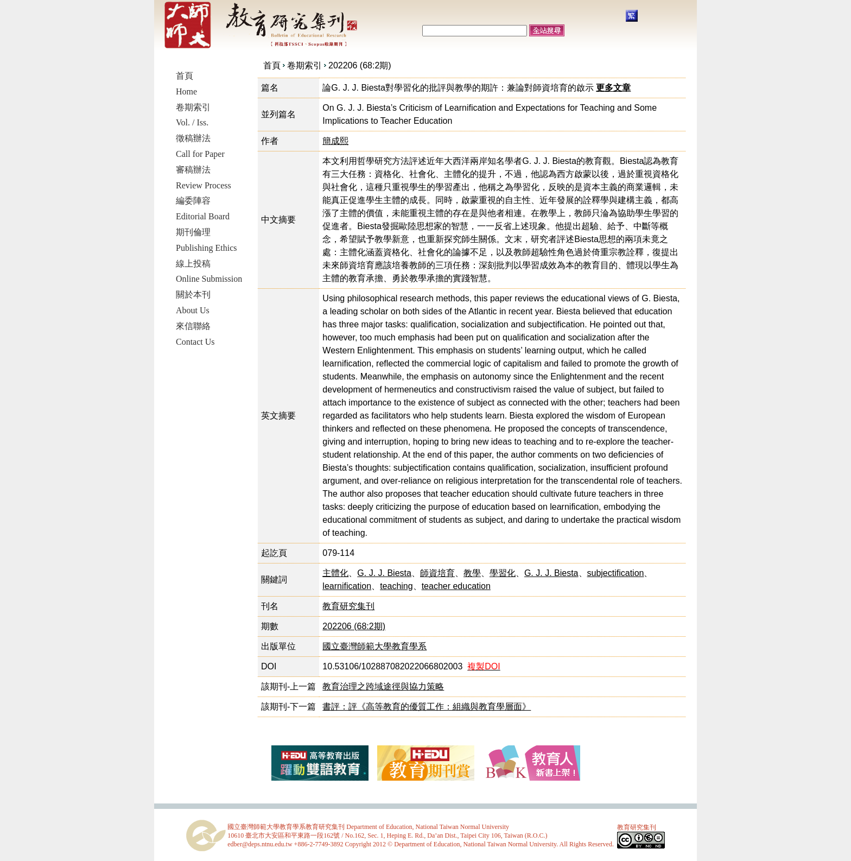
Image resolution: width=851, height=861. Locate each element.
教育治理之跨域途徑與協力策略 (383, 686)
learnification (346, 586)
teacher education (456, 586)
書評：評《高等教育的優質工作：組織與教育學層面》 (426, 706)
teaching (396, 586)
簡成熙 (335, 140)
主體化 (335, 573)
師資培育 (437, 573)
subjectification (615, 573)
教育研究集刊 (348, 606)
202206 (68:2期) (359, 65)
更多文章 (613, 87)
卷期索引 (304, 65)
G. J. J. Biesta (384, 573)
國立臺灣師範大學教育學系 (374, 646)
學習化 (503, 573)
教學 (472, 573)
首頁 (272, 65)
